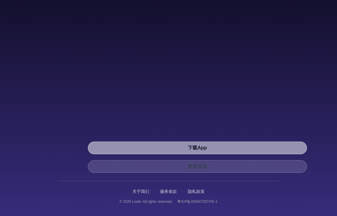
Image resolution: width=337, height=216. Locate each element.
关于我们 (140, 191)
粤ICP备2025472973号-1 (197, 202)
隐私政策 (196, 191)
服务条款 (168, 191)
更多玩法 (197, 166)
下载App (197, 147)
